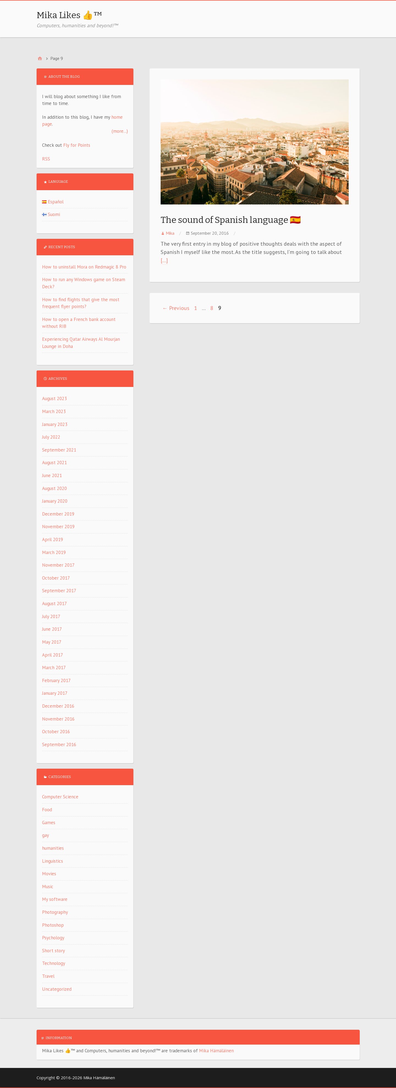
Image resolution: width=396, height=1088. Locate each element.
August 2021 (54, 462)
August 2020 (54, 488)
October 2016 (56, 732)
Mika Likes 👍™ (70, 15)
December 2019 (58, 514)
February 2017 (56, 680)
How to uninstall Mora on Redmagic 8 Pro (84, 267)
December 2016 (58, 706)
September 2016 (59, 744)
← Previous (175, 308)
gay (45, 835)
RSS (46, 159)
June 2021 (52, 475)
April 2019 (52, 539)
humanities (53, 848)
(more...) (120, 131)
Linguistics (52, 861)
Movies (49, 874)
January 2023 (54, 424)
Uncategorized (57, 989)
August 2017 (54, 603)
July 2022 (51, 437)
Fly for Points (76, 145)
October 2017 (56, 578)
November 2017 (58, 565)
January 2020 (54, 501)
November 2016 (58, 719)
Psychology (53, 938)
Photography (55, 912)
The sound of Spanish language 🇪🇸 (231, 220)
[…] (164, 260)
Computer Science (60, 797)
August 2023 (54, 398)
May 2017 (51, 642)
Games (48, 823)
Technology (53, 963)
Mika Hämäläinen (216, 1051)
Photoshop (53, 925)
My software (54, 899)
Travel (48, 976)
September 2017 (59, 591)
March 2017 (54, 668)
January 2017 (54, 693)
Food (47, 810)
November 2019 (58, 527)
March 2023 (54, 411)
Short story (53, 951)
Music (47, 887)
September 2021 (59, 450)
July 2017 (51, 616)
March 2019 (54, 552)
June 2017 (52, 629)
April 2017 (52, 655)
